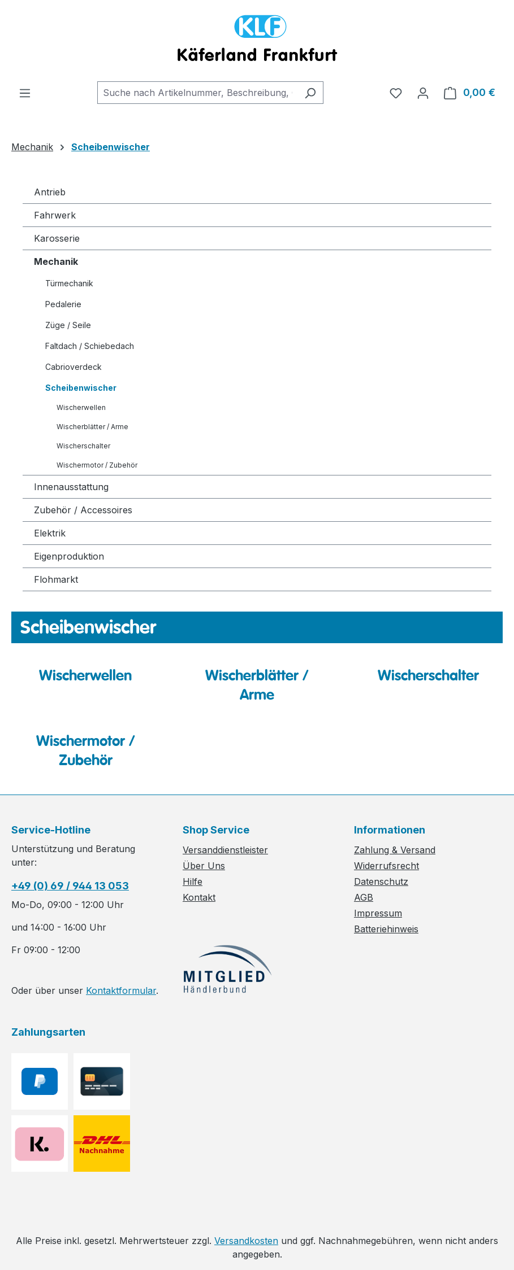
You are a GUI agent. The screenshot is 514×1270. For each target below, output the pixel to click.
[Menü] (24, 92)
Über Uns (204, 865)
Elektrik (50, 533)
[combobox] (197, 92)
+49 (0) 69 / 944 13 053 (70, 886)
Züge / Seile (68, 325)
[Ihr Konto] (423, 92)
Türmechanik (69, 283)
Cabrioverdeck (73, 367)
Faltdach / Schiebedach (89, 346)
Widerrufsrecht (386, 865)
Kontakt (199, 897)
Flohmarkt (56, 579)
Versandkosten (246, 1240)
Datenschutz (381, 881)
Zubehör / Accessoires (83, 510)
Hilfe (192, 881)
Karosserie (57, 238)
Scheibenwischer (80, 387)
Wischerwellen (81, 407)
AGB (363, 897)
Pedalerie (63, 304)
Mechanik (56, 261)
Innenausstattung (71, 486)
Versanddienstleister (225, 850)
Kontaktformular (121, 990)
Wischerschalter (83, 446)
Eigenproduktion (69, 556)
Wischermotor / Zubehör (97, 465)
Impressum (378, 913)
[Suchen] (310, 92)
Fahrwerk (55, 215)
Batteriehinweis (386, 929)
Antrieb (50, 192)
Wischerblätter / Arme (92, 426)
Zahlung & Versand (394, 850)
